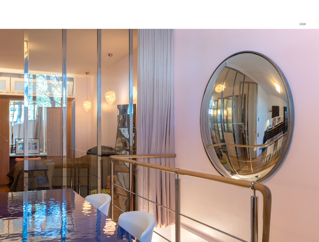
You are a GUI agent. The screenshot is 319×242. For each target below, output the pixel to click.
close (303, 23)
